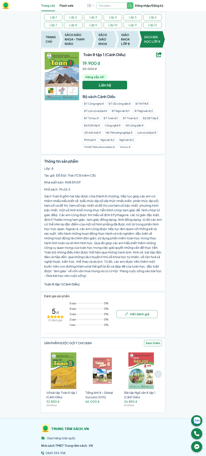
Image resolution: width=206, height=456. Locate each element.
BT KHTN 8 (141, 103)
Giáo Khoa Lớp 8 (125, 39)
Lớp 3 (93, 17)
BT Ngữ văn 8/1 (121, 111)
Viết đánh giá (137, 314)
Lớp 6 (153, 17)
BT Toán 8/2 (130, 118)
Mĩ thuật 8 (90, 139)
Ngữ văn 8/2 (126, 139)
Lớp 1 (53, 17)
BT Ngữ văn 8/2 (144, 111)
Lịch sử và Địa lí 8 (146, 132)
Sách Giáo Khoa (102, 39)
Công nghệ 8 (113, 125)
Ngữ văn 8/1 (108, 139)
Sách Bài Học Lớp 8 (152, 39)
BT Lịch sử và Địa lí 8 (95, 111)
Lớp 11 (133, 25)
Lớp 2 (73, 17)
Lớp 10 (112, 25)
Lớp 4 (113, 17)
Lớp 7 (53, 25)
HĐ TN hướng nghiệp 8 (119, 132)
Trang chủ (48, 5)
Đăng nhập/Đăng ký (149, 5)
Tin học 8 (125, 147)
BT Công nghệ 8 (94, 103)
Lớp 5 (133, 17)
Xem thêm (153, 343)
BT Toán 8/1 (111, 118)
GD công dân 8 (134, 125)
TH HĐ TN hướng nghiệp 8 (99, 147)
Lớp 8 (73, 25)
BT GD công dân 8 (120, 103)
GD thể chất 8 (92, 132)
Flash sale (67, 5)
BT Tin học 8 (91, 118)
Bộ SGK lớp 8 (92, 125)
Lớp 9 (93, 25)
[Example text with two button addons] (111, 5)
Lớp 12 (152, 25)
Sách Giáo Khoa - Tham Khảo (74, 39)
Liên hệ (105, 85)
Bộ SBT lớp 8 (150, 118)
